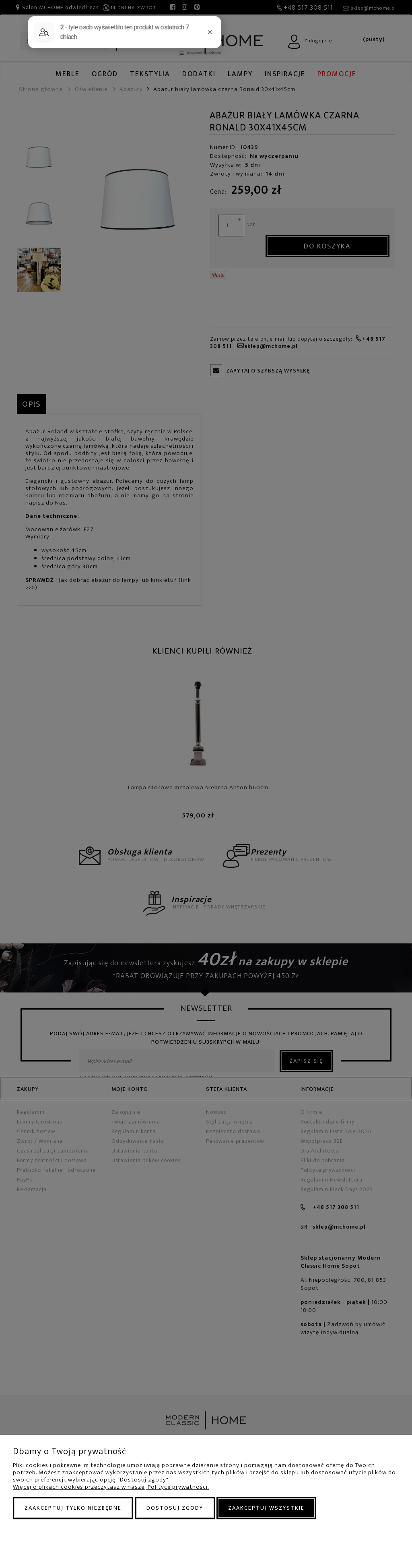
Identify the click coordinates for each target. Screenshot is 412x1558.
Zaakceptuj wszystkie (266, 1507)
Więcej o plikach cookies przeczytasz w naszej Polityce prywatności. (111, 1487)
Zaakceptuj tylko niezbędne (73, 1507)
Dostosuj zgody (174, 1507)
